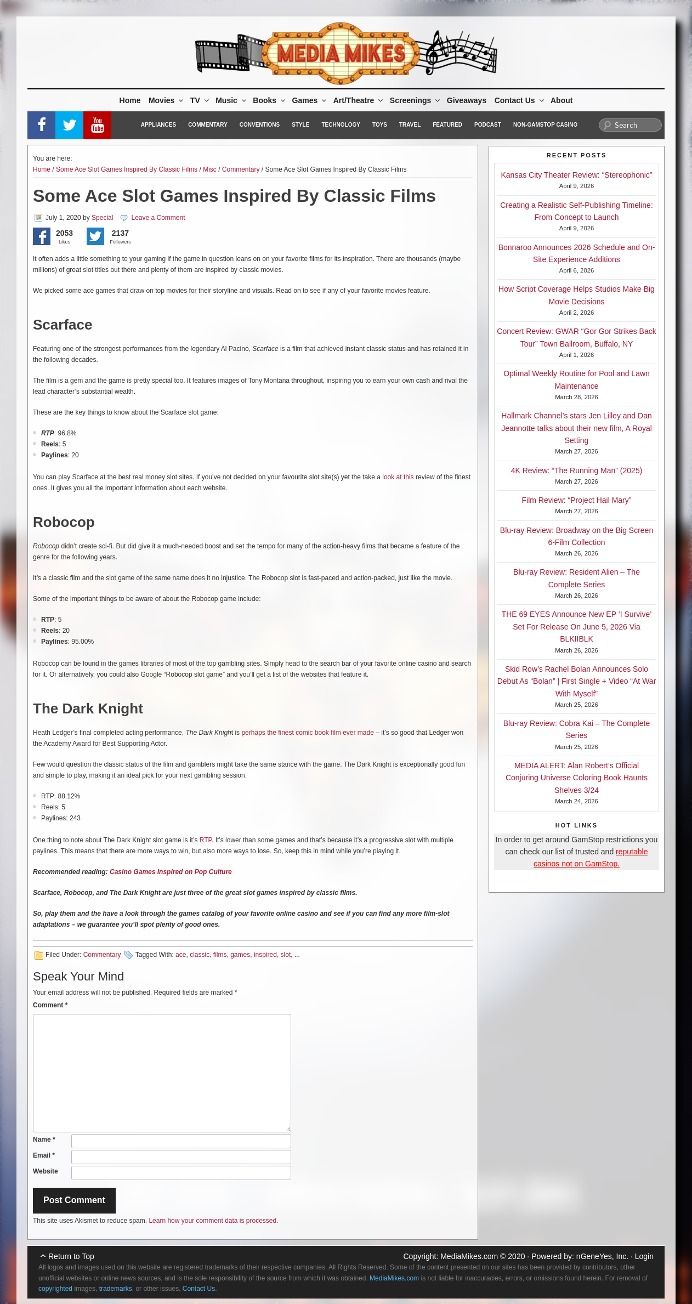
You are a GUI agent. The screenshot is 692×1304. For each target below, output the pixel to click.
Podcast (487, 125)
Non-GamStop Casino (545, 125)
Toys (379, 125)
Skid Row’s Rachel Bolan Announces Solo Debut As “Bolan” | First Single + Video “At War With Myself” (576, 681)
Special (102, 218)
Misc (210, 169)
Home (130, 100)
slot (286, 955)
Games (310, 100)
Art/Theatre (359, 100)
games (240, 955)
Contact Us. (200, 1288)
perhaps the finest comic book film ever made (307, 732)
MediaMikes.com (469, 1256)
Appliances (158, 125)
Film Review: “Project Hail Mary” (577, 500)
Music (231, 100)
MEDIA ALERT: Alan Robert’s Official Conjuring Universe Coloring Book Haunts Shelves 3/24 (577, 778)
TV (200, 100)
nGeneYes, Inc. (602, 1256)
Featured (447, 125)
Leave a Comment (158, 218)
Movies (167, 100)
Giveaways (466, 100)
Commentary (208, 125)
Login (644, 1256)
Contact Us (520, 100)
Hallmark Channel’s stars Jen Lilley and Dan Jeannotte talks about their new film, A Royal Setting (576, 428)
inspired (265, 955)
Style (300, 125)
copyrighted (55, 1288)
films (220, 955)
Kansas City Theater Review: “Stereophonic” (577, 175)
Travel (410, 125)
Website (45, 1171)
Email (44, 1155)
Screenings (415, 100)
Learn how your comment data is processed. (213, 1220)
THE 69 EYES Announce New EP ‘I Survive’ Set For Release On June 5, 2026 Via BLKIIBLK (577, 626)
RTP (206, 840)
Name (44, 1139)
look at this (397, 477)
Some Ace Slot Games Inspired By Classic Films (126, 169)
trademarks (115, 1288)
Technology (340, 125)
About (561, 100)
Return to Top (71, 1256)
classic (199, 955)
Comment (50, 1005)
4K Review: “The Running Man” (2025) (577, 470)
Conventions (260, 125)
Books (270, 100)
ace (180, 955)
